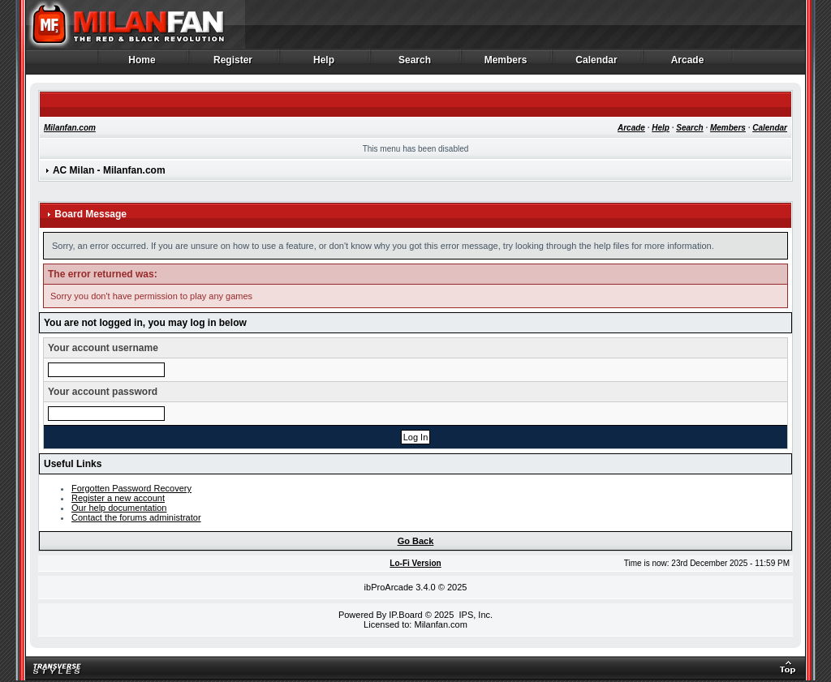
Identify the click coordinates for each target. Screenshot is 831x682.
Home (142, 64)
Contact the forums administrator (136, 517)
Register (233, 64)
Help (324, 64)
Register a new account (118, 498)
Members (506, 64)
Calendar (597, 64)
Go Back (416, 541)
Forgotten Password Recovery (131, 488)
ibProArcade (389, 587)
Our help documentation (118, 508)
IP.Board (405, 615)
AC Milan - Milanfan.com (109, 170)
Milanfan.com (70, 127)
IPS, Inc (474, 615)
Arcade (688, 64)
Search (415, 64)
